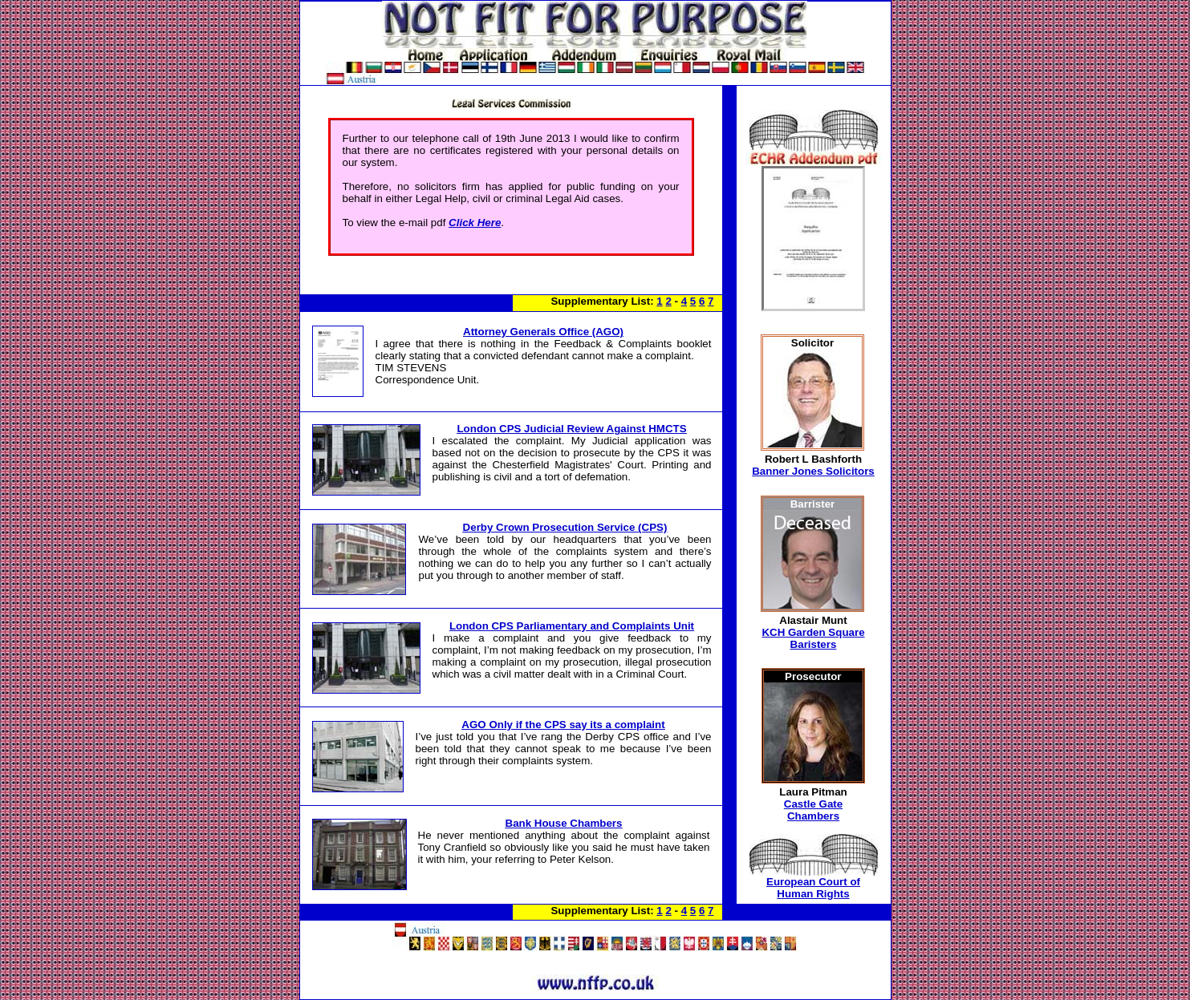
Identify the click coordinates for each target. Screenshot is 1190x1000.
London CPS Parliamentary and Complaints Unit (571, 626)
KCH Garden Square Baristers (813, 638)
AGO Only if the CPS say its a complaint (562, 725)
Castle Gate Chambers (813, 810)
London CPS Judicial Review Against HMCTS (571, 429)
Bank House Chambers (564, 823)
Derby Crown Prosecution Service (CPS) (565, 527)
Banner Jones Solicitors (813, 471)
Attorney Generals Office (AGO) (543, 332)
